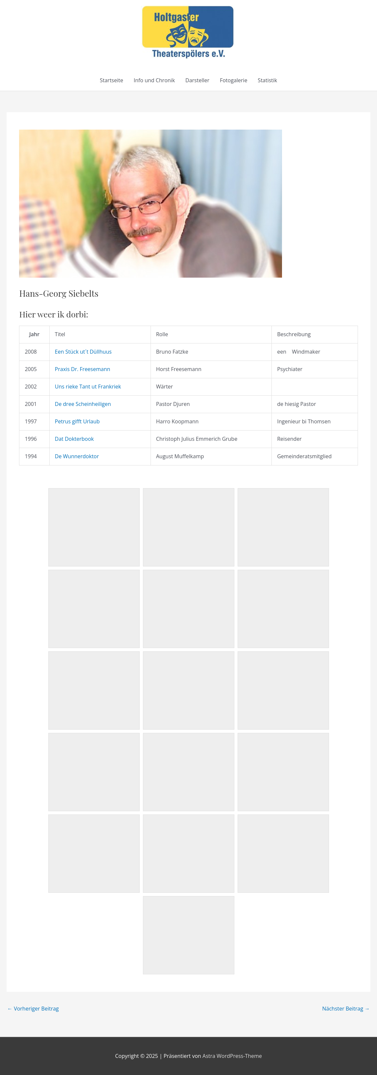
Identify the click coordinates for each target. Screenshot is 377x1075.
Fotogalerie (233, 80)
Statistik (267, 80)
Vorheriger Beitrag (33, 1008)
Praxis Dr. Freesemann (82, 369)
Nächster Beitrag (346, 1008)
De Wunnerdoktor (77, 456)
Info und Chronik (154, 80)
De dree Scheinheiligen (83, 404)
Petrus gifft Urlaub (77, 421)
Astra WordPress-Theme (232, 1056)
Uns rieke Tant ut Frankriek (88, 386)
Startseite (111, 80)
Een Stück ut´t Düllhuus (83, 351)
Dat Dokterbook (74, 438)
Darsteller (197, 80)
